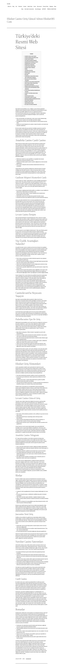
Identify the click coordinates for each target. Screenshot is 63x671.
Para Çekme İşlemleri (29, 100)
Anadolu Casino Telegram (30, 67)
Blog (13, 6)
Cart (16, 6)
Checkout (20, 6)
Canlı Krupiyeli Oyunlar (29, 95)
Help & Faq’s (29, 6)
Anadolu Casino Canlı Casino (30, 56)
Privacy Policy (45, 6)
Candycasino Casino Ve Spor (30, 97)
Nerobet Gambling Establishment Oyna (32, 98)
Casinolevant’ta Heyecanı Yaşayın (31, 61)
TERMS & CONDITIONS (51, 9)
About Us (9, 6)
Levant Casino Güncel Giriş (30, 66)
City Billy (8, 3)
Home (35, 6)
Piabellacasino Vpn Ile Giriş (30, 63)
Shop (55, 6)
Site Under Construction (29, 9)
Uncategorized (28, 658)
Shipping (51, 6)
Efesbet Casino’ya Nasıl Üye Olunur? (32, 85)
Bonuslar (26, 74)
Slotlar (26, 68)
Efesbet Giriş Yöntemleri (29, 64)
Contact (24, 6)
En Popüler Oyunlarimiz (29, 84)
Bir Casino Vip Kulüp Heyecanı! (31, 104)
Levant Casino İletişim (29, 58)
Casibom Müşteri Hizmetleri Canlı (31, 57)
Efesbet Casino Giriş (29, 101)
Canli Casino (27, 73)
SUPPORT (44, 9)
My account (39, 6)
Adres (26, 94)
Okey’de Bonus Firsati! (29, 102)
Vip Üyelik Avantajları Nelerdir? (31, 60)
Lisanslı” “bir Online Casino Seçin (31, 93)
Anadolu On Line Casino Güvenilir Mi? (32, 81)
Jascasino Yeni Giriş (29, 70)
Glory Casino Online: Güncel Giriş (31, 83)
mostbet (21, 156)
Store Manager (38, 9)
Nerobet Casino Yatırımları (30, 71)
